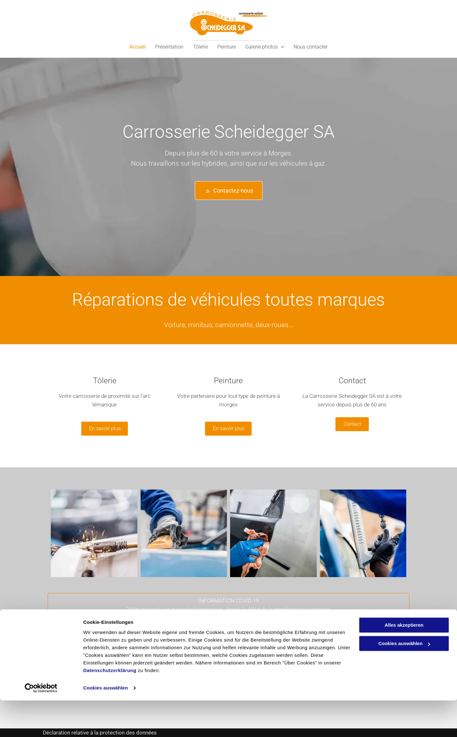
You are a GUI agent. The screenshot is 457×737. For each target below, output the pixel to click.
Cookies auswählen (105, 724)
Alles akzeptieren (404, 661)
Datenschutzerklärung (109, 707)
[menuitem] (137, 46)
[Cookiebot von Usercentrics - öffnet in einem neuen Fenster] (41, 724)
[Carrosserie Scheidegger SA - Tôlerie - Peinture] (94, 533)
